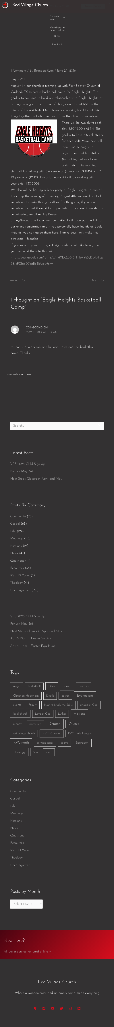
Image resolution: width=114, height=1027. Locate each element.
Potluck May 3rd (21, 443)
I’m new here (23, 16)
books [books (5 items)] (67, 658)
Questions (17, 532)
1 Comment (18, 42)
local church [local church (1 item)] (20, 685)
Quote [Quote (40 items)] (55, 696)
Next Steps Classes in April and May (36, 450)
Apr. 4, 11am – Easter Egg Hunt (32, 618)
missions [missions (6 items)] (79, 685)
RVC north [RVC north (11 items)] (21, 714)
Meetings (16, 510)
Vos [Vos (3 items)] (35, 724)
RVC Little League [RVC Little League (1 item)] (80, 705)
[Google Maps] (35, 980)
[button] (23, 16)
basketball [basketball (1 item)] (34, 658)
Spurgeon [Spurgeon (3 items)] (82, 714)
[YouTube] (52, 980)
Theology (16, 554)
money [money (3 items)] (17, 695)
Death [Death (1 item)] (50, 667)
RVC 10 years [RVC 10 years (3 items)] (51, 705)
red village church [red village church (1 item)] (24, 705)
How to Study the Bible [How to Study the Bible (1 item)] (58, 676)
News (14, 525)
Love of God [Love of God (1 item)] (43, 685)
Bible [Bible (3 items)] (51, 658)
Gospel (15, 495)
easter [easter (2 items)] (65, 667)
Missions (16, 518)
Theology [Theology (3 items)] (19, 724)
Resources (17, 540)
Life (13, 503)
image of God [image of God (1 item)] (89, 676)
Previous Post (15, 252)
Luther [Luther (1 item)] (62, 685)
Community (18, 488)
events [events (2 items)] (17, 676)
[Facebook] (44, 980)
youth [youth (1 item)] (48, 724)
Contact (75, 16)
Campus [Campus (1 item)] (83, 658)
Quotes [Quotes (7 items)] (74, 696)
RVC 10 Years (20, 547)
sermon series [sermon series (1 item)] (45, 714)
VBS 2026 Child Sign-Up (27, 436)
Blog (61, 16)
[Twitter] (61, 980)
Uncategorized (20, 562)
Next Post (101, 252)
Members (45, 16)
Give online (92, 16)
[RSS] (79, 980)
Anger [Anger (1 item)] (16, 658)
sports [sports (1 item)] (64, 714)
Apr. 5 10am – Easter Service (30, 610)
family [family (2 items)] (33, 676)
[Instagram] (70, 980)
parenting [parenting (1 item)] (35, 696)
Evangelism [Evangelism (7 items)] (85, 667)
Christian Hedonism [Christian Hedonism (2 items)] (26, 667)
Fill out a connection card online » (27, 923)
